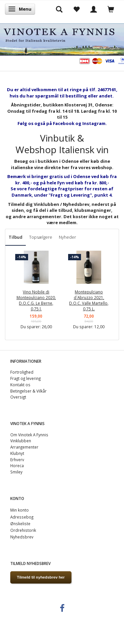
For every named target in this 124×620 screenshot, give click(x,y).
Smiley (16, 471)
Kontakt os (20, 384)
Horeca (17, 465)
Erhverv (17, 459)
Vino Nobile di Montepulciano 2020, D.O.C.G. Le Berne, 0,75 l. (36, 300)
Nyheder (67, 237)
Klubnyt (17, 453)
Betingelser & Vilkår (28, 391)
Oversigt (18, 397)
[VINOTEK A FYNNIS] (62, 38)
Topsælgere (40, 237)
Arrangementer (24, 447)
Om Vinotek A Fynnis (29, 434)
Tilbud (15, 237)
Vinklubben (20, 440)
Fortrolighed (21, 372)
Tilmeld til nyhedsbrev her (41, 577)
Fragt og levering (25, 378)
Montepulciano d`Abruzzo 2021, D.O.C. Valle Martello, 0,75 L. (88, 300)
